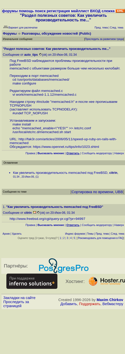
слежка (108, 11)
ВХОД (95, 11)
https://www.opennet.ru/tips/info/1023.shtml (66, 147)
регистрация (58, 11)
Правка (30, 153)
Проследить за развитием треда (104, 39)
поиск (40, 11)
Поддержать (90, 304)
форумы (10, 11)
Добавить (68, 304)
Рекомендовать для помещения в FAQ (101, 238)
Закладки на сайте (19, 298)
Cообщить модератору (97, 153)
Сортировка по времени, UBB (97, 192)
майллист (80, 11)
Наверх (119, 153)
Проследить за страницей (16, 304)
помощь (26, 11)
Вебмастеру (113, 304)
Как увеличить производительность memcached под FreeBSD (60, 173)
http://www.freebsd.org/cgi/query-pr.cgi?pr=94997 (47, 219)
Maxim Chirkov (110, 300)
